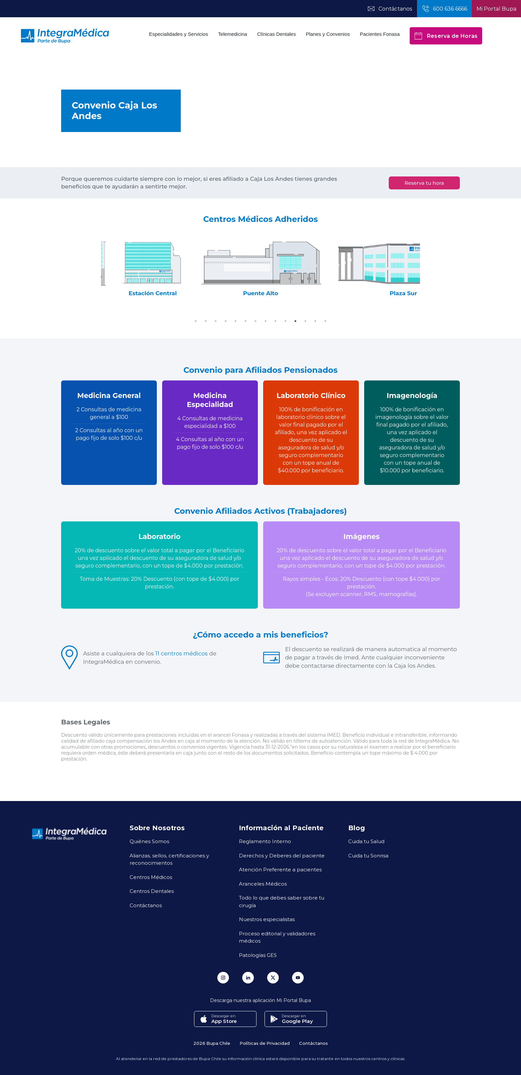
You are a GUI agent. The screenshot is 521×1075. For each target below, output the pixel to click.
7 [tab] (255, 321)
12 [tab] (305, 321)
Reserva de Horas (445, 36)
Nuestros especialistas (267, 919)
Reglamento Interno (265, 841)
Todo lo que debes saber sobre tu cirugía (281, 901)
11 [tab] (295, 321)
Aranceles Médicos (263, 883)
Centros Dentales (152, 891)
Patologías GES (258, 955)
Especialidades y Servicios (178, 34)
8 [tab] (265, 321)
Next (425, 268)
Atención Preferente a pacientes (280, 869)
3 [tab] (215, 321)
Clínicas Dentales (276, 34)
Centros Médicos (151, 877)
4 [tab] (225, 321)
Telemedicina (232, 34)
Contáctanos (146, 905)
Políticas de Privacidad (265, 1043)
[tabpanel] (182, 268)
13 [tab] (315, 321)
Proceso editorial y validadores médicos (277, 937)
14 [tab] (325, 321)
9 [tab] (275, 321)
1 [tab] (195, 321)
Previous (96, 268)
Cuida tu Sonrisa (368, 855)
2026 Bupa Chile (211, 1043)
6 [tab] (245, 321)
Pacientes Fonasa (380, 34)
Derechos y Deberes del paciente (282, 855)
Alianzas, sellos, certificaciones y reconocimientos (169, 859)
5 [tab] (235, 321)
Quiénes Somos (149, 841)
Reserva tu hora (424, 183)
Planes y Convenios (328, 34)
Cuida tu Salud (366, 841)
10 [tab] (285, 321)
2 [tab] (205, 321)
